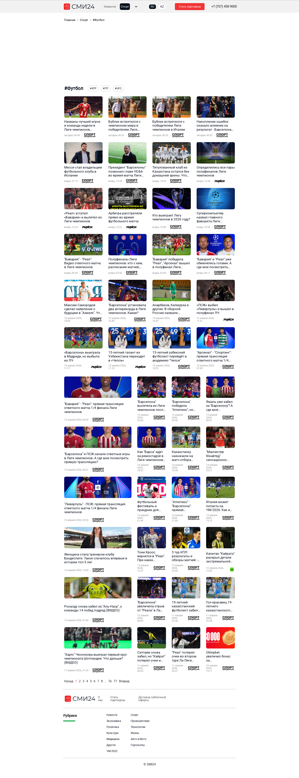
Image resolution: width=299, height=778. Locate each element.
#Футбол (99, 20)
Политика (112, 726)
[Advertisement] (149, 54)
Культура (112, 733)
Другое (111, 745)
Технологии (138, 726)
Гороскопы (138, 745)
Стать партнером (190, 6)
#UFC (118, 88)
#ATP (93, 88)
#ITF (105, 88)
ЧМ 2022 (112, 751)
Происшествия (140, 720)
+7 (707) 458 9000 (224, 6)
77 (115, 681)
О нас (100, 699)
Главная (69, 20)
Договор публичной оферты (152, 699)
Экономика (113, 720)
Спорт (125, 6)
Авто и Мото (138, 739)
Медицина (112, 739)
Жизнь (135, 733)
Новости (110, 6)
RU (152, 6)
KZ (162, 6)
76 (110, 681)
